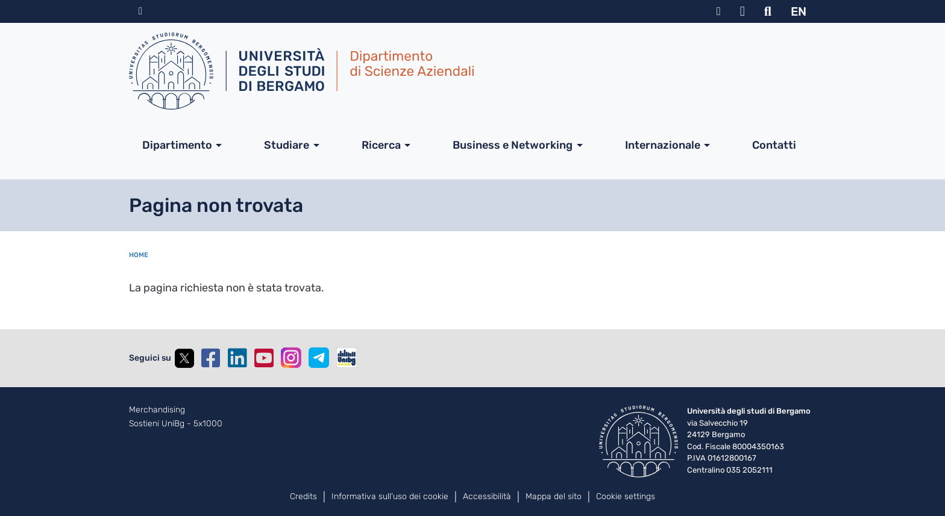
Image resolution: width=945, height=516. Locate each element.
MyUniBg (718, 11)
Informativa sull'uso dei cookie (389, 496)
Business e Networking (513, 145)
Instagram (291, 357)
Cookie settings (625, 496)
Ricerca (381, 145)
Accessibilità (487, 496)
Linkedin (237, 358)
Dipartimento (177, 145)
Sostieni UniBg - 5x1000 (175, 424)
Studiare (286, 145)
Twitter (184, 358)
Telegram (319, 357)
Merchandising (157, 410)
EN (798, 11)
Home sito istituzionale (140, 11)
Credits (303, 496)
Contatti (774, 145)
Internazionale (662, 145)
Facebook (211, 358)
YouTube (264, 358)
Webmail (742, 11)
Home (138, 255)
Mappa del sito (554, 496)
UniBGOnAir (346, 357)
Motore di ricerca (768, 11)
